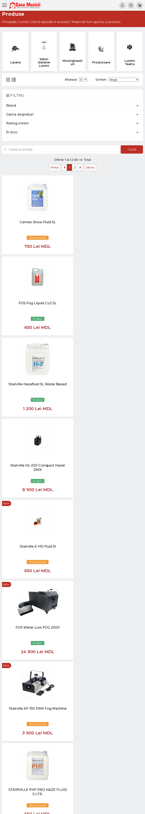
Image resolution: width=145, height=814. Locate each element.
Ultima (90, 167)
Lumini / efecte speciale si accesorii (44, 22)
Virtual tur (107, 703)
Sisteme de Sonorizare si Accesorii (129, 760)
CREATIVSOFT (132, 808)
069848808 (67, 699)
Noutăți (106, 699)
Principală (9, 22)
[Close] (85, 674)
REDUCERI (128, 786)
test (103, 711)
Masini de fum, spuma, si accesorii (96, 22)
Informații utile (110, 714)
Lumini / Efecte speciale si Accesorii (131, 771)
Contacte (107, 718)
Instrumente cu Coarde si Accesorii (131, 730)
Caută (130, 149)
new (54, 260)
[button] (39, 654)
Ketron (105, 707)
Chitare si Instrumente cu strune (131, 703)
